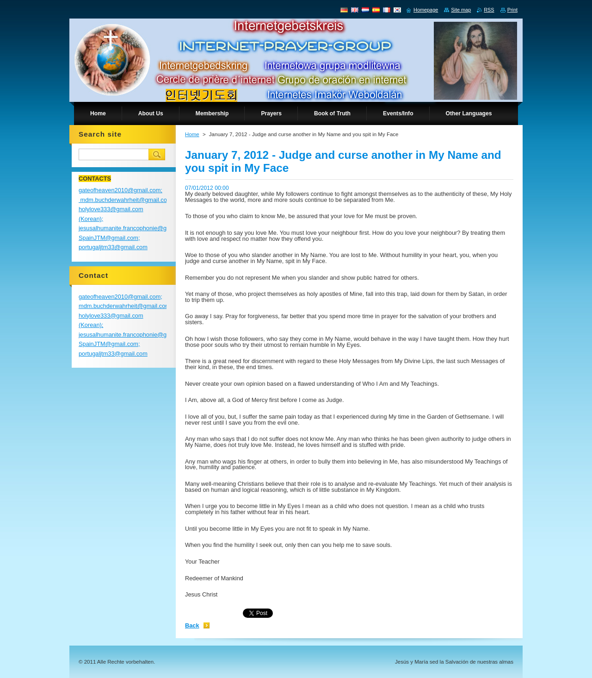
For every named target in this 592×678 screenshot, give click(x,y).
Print (512, 10)
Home (192, 134)
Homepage (425, 10)
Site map (461, 10)
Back (192, 625)
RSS (489, 10)
